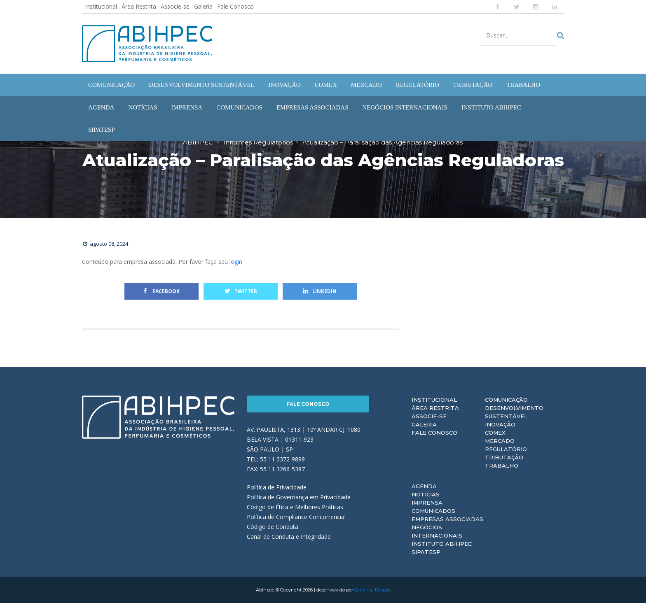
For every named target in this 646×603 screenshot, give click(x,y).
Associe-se (175, 6)
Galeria (203, 6)
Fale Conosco (235, 6)
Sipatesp (426, 552)
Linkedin (320, 291)
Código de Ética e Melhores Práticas (295, 507)
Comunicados (433, 511)
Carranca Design (372, 590)
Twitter (241, 291)
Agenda (424, 486)
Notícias (426, 494)
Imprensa (427, 502)
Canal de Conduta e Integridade (289, 536)
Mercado (500, 441)
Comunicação (506, 399)
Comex (495, 432)
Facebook (161, 291)
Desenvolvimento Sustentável (514, 412)
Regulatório (506, 449)
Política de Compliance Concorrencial (296, 517)
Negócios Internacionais (437, 531)
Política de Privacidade (277, 487)
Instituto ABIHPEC (442, 543)
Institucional (101, 6)
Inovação (500, 424)
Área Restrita (139, 6)
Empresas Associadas (447, 519)
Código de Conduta (272, 527)
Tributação (504, 457)
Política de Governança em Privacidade (299, 497)
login (235, 261)
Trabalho (501, 465)
